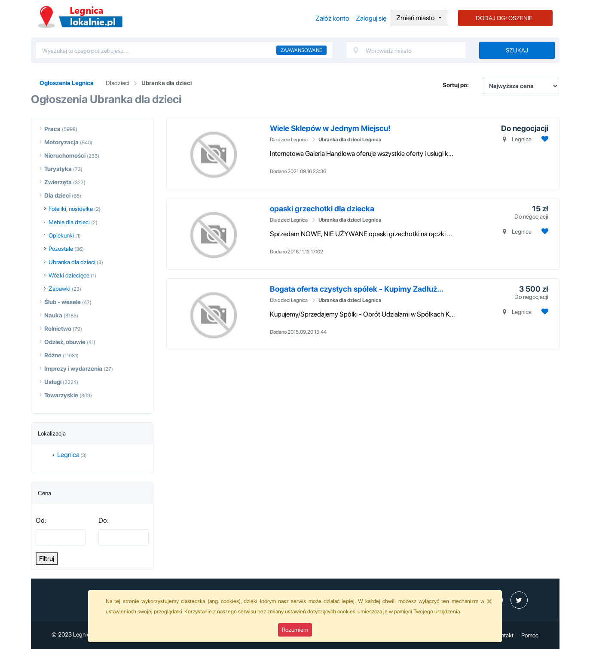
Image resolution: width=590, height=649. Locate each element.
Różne (52, 355)
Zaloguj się (371, 18)
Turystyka (58, 168)
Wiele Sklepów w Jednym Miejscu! (330, 128)
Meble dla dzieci (69, 222)
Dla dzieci (57, 195)
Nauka (53, 315)
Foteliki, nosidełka (71, 208)
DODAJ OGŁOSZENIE (504, 18)
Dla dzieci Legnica (289, 140)
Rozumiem (295, 629)
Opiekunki (61, 235)
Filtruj (46, 559)
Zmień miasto (416, 18)
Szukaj (517, 50)
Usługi (52, 381)
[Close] (489, 601)
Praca (52, 128)
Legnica (68, 455)
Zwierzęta (58, 182)
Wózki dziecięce (69, 275)
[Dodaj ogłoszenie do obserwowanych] (543, 139)
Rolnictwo (57, 328)
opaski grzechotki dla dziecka (322, 208)
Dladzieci (117, 82)
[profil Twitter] (519, 600)
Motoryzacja (61, 142)
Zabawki (59, 288)
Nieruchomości (65, 155)
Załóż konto (332, 18)
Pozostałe (61, 248)
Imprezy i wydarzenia (73, 368)
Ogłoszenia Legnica (80, 17)
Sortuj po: (456, 85)
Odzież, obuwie (65, 341)
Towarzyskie (61, 395)
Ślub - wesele (62, 302)
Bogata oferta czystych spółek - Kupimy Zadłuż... (356, 288)
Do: (103, 520)
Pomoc (529, 635)
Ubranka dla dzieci (166, 82)
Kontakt (504, 635)
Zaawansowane (301, 50)
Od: (41, 520)
